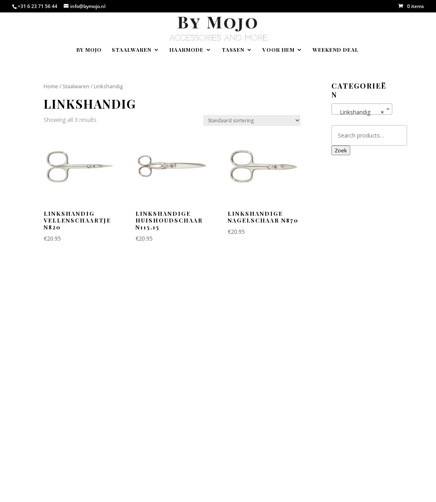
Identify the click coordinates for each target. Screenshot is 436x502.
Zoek (341, 150)
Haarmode (187, 50)
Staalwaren (131, 50)
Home (51, 86)
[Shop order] (252, 120)
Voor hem (278, 50)
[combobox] (361, 109)
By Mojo (89, 50)
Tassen (233, 50)
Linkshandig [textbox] (359, 112)
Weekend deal (336, 50)
